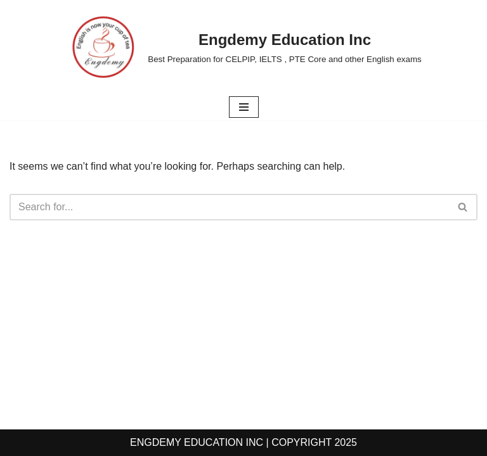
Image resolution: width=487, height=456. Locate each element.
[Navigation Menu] (244, 107)
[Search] (229, 207)
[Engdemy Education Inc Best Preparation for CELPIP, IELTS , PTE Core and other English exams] (243, 47)
